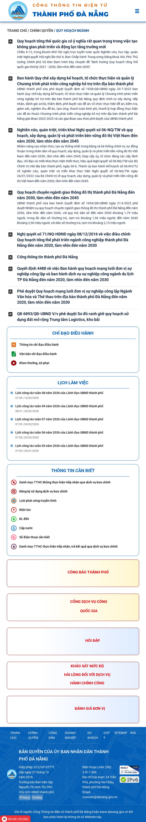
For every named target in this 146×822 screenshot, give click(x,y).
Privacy (24, 795)
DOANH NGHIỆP (70, 735)
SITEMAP (121, 732)
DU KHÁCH (92, 735)
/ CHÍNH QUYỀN (41, 31)
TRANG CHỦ (17, 31)
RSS (133, 732)
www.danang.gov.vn (114, 810)
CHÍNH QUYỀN (32, 735)
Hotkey (36, 795)
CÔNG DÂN (52, 735)
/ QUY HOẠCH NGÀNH (71, 31)
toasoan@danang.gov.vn (98, 795)
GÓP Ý (107, 735)
